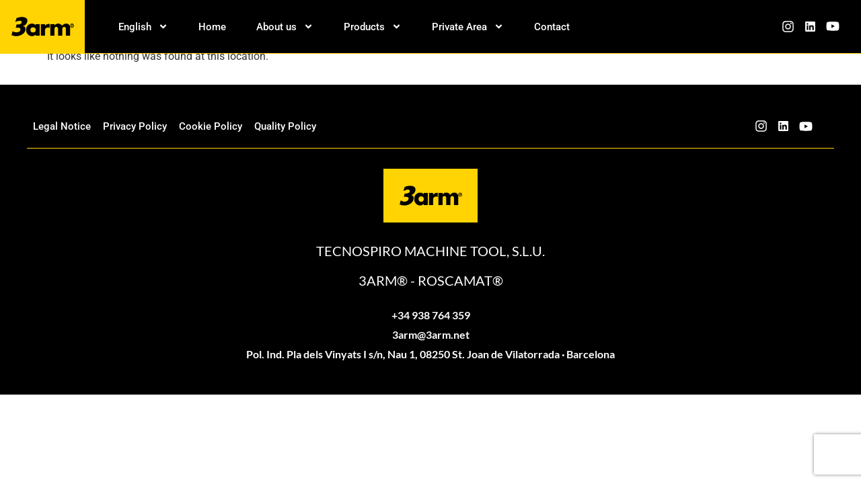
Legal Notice (62, 126)
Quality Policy (285, 126)
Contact (552, 27)
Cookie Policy (210, 126)
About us (284, 26)
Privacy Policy (135, 126)
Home (212, 27)
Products (373, 26)
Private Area (468, 26)
